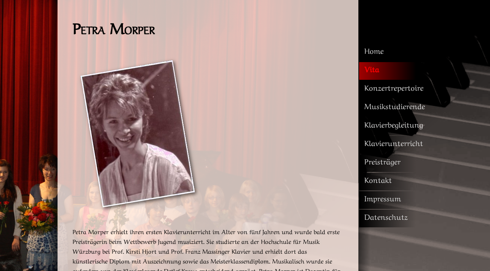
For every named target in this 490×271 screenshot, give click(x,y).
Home (374, 50)
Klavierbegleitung (393, 124)
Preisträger (382, 160)
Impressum (382, 197)
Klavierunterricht (393, 142)
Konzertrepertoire (393, 87)
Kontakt (378, 179)
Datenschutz (386, 216)
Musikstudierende (394, 105)
